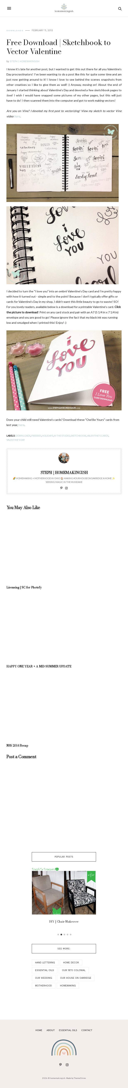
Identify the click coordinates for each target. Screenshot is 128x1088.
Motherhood (43, 985)
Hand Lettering (45, 962)
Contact (86, 1030)
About (50, 1030)
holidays (47, 435)
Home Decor (71, 962)
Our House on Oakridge (75, 978)
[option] (64, 897)
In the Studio (62, 435)
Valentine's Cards (97, 435)
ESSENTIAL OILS (68, 1030)
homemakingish (57, 1078)
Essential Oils (44, 970)
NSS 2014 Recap (17, 745)
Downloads (14, 30)
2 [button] (61, 935)
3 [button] (64, 935)
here (21, 425)
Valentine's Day (15, 439)
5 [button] (71, 935)
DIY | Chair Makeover (64, 921)
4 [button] (68, 935)
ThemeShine (80, 1078)
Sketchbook (78, 435)
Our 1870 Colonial (73, 970)
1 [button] (58, 935)
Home (38, 1030)
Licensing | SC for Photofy (24, 587)
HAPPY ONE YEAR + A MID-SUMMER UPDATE (38, 666)
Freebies (36, 435)
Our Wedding (43, 978)
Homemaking (68, 985)
